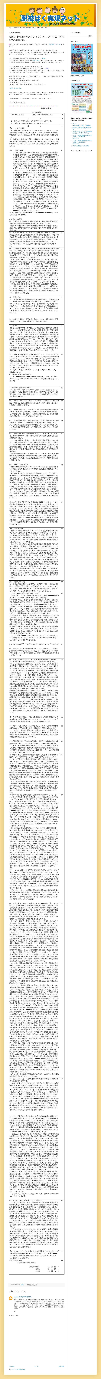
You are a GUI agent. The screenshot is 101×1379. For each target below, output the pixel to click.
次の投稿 (11, 1366)
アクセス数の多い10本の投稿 (81, 146)
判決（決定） (36, 60)
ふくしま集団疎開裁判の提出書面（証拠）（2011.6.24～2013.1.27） (82, 142)
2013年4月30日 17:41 (25, 1297)
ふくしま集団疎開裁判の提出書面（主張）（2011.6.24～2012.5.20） (82, 137)
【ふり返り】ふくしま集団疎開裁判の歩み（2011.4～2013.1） (82, 132)
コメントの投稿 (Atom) (18, 1369)
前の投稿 (61, 1366)
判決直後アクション (55, 44)
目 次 (74, 123)
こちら (43, 58)
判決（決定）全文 (15, 88)
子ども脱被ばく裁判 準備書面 (82, 125)
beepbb (16, 1297)
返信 (15, 1311)
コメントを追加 (13, 1315)
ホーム (36, 1366)
